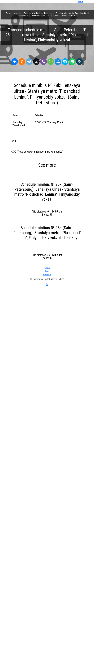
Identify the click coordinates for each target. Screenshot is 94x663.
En (47, 284)
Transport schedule (13, 13)
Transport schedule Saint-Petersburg (38, 13)
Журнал (47, 268)
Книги (47, 271)
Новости (47, 274)
